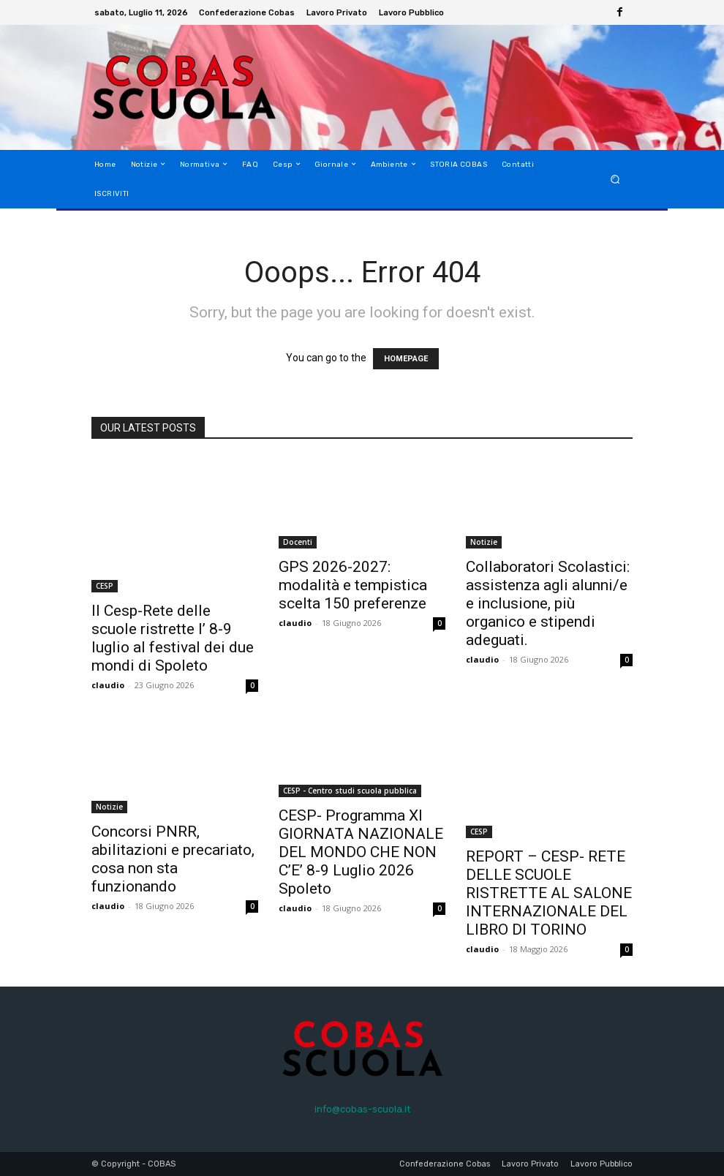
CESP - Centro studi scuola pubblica (350, 790)
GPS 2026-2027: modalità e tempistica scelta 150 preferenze (353, 585)
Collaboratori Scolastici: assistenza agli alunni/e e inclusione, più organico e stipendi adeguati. (548, 603)
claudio (107, 684)
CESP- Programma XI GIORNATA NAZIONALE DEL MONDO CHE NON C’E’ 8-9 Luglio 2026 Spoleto (361, 852)
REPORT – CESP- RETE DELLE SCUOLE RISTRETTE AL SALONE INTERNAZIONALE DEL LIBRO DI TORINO (549, 893)
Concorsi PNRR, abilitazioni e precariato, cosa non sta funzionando (172, 859)
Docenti (297, 542)
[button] (615, 179)
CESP (104, 586)
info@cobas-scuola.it (362, 1109)
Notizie (483, 542)
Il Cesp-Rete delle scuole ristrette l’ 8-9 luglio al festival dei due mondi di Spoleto (172, 638)
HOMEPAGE (406, 358)
